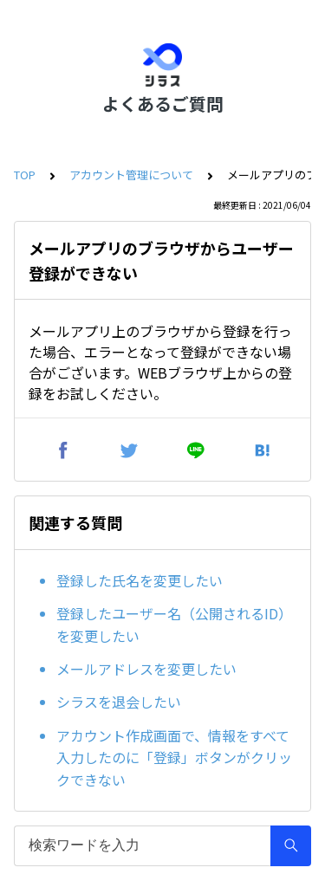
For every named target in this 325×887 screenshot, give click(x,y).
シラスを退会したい (118, 701)
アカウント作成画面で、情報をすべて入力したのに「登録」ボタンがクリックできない (174, 757)
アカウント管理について (131, 174)
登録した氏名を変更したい (139, 580)
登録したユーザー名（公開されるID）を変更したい (174, 624)
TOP (25, 174)
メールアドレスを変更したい (146, 668)
